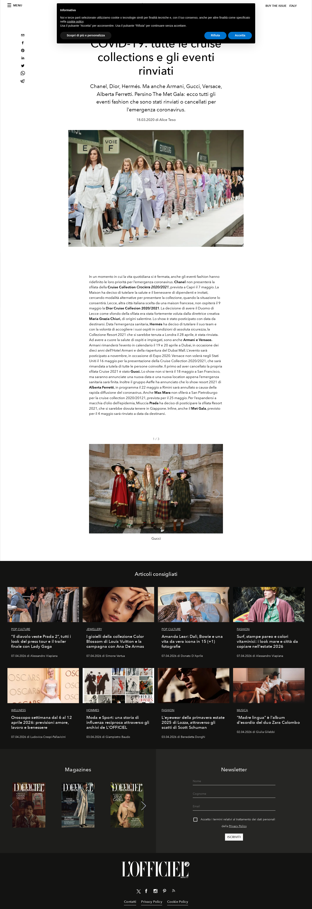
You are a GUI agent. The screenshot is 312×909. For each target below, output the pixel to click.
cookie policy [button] (75, 21)
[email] (22, 35)
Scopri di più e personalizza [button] (86, 35)
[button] (218, 493)
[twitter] (22, 66)
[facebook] (22, 43)
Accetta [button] (240, 35)
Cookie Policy (177, 902)
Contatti (130, 902)
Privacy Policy (238, 826)
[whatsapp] (22, 74)
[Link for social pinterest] (164, 892)
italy (293, 6)
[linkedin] (22, 58)
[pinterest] (22, 51)
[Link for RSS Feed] (173, 891)
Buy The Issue (276, 6)
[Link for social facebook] (146, 892)
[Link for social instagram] (155, 892)
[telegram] (22, 81)
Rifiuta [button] (215, 35)
